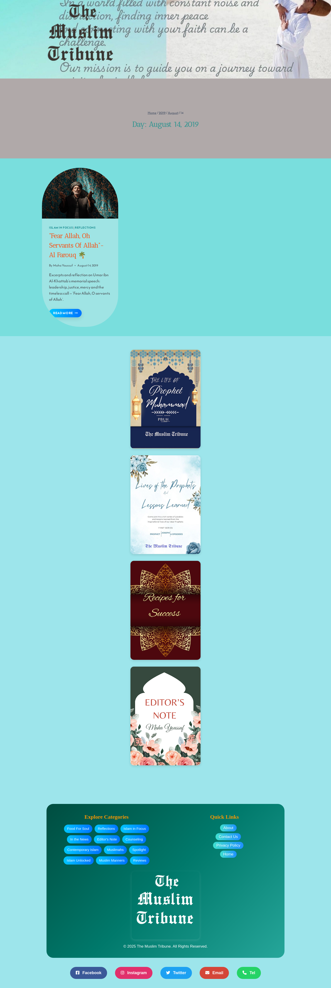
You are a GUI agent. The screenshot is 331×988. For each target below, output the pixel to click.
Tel (249, 973)
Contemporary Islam (82, 850)
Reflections (85, 228)
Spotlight (139, 850)
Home (228, 854)
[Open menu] (285, 39)
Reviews (139, 860)
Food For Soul (78, 828)
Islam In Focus (61, 228)
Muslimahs (115, 850)
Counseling (134, 839)
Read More (67, 312)
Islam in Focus (135, 828)
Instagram (134, 973)
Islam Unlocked (79, 860)
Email (214, 973)
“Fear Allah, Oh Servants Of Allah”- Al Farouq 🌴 (76, 245)
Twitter (176, 973)
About (228, 828)
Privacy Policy (228, 845)
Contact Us (228, 837)
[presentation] (80, 193)
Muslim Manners (112, 860)
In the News (79, 839)
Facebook (88, 973)
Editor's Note (107, 839)
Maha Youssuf (63, 265)
